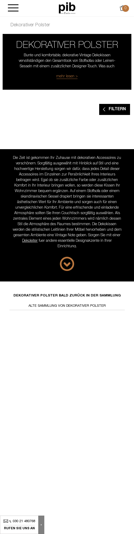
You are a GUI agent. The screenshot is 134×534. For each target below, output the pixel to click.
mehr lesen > (67, 76)
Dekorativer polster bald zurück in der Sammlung (67, 296)
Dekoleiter (30, 241)
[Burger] (13, 8)
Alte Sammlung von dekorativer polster (67, 306)
